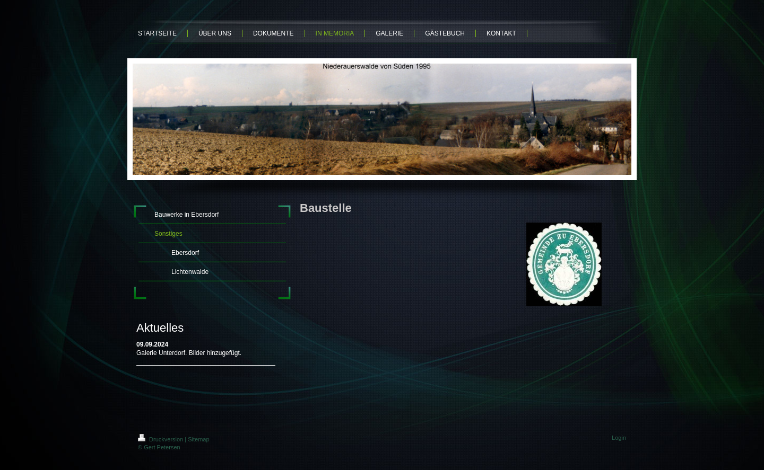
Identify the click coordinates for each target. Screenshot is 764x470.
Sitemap (198, 439)
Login (619, 437)
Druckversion (161, 439)
